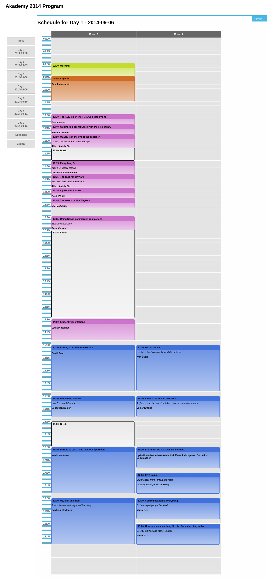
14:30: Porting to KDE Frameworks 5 (73, 347)
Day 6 (20, 112)
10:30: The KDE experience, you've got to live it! (79, 117)
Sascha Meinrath (61, 84)
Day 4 (20, 88)
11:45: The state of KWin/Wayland (71, 200)
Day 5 (20, 100)
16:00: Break (60, 424)
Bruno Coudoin (60, 132)
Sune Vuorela (59, 228)
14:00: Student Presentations (69, 322)
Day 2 (20, 64)
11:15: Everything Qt (64, 163)
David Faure (58, 353)
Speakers (21, 134)
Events (21, 143)
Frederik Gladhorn (62, 510)
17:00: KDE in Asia (148, 475)
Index (21, 41)
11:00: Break (60, 150)
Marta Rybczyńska (185, 455)
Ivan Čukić (142, 357)
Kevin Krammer (60, 455)
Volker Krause (144, 408)
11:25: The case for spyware (68, 177)
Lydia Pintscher (60, 327)
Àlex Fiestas (58, 122)
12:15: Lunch (60, 232)
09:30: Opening (61, 65)
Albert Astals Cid (61, 146)
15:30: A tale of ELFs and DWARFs (157, 398)
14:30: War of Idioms (149, 347)
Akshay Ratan (144, 484)
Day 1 (20, 52)
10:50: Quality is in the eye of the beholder (76, 137)
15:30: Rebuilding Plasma (67, 398)
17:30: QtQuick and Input (66, 500)
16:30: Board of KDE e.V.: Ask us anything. (161, 449)
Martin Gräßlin (60, 206)
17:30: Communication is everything (158, 500)
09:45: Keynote (61, 78)
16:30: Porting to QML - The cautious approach (79, 449)
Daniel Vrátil (58, 196)
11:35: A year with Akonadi (67, 190)
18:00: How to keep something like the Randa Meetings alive (171, 526)
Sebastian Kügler (61, 408)
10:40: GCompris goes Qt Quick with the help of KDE (82, 127)
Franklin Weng (161, 484)
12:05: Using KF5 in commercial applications (77, 219)
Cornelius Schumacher (64, 172)
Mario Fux (142, 510)
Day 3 (20, 76)
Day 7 (20, 124)
